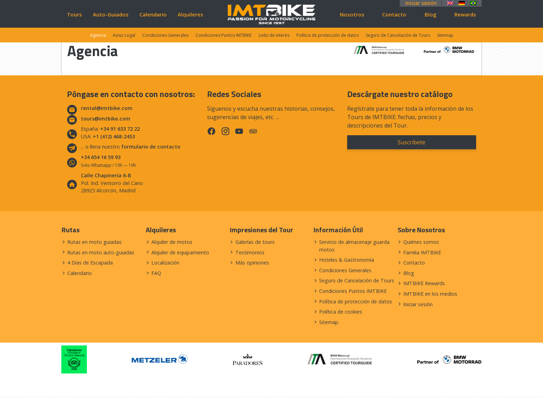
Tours (74, 14)
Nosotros (352, 14)
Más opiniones (252, 262)
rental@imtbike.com (106, 108)
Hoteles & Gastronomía (346, 259)
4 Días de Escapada (90, 262)
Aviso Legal (124, 35)
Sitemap (445, 35)
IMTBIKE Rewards (424, 283)
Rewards (465, 14)
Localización (165, 262)
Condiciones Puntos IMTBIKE (223, 35)
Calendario (153, 14)
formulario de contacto (150, 146)
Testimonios (249, 252)
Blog (431, 14)
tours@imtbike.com (105, 118)
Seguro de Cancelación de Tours (398, 35)
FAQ (156, 273)
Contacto (394, 14)
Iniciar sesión (421, 3)
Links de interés (274, 35)
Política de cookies (340, 311)
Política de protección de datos (327, 35)
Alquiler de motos (171, 242)
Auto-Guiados (111, 14)
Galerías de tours (255, 242)
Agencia (98, 35)
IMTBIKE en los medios (430, 293)
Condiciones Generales (165, 35)
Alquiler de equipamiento (180, 252)
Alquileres (190, 14)
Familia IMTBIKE (422, 252)
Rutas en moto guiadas (94, 242)
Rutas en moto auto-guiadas (100, 252)
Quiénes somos (421, 242)
